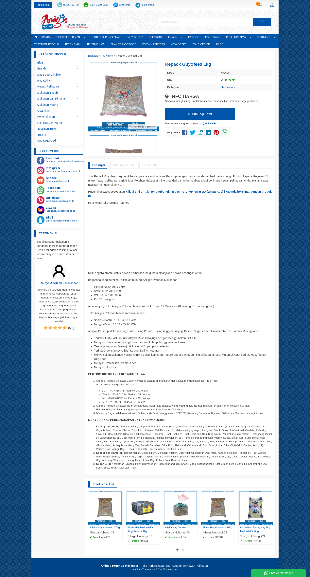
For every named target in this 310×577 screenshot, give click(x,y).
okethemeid (148, 5)
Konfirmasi (212, 37)
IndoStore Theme (141, 569)
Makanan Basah (47, 92)
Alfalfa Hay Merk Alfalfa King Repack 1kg (140, 529)
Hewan (172, 37)
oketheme (124, 5)
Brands (41, 68)
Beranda (42, 37)
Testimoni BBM (46, 128)
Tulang (41, 134)
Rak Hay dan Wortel (49, 122)
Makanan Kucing (47, 104)
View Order (179, 44)
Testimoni (263, 37)
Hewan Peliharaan (48, 86)
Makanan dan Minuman (51, 98)
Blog (219, 44)
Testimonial (73, 44)
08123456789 (70, 5)
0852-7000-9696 (99, 5)
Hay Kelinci (228, 87)
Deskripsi (98, 165)
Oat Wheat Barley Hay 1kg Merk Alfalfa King (255, 529)
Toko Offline (201, 44)
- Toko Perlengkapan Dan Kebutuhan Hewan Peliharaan (155, 565)
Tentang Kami (96, 44)
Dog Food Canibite (49, 74)
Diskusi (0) (149, 165)
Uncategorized (46, 140)
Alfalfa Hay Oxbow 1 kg (178, 527)
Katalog (193, 37)
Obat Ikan (43, 110)
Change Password (123, 44)
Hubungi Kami (200, 114)
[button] (265, 22)
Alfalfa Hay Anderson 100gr (218, 527)
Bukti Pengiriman (68, 37)
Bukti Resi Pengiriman (106, 37)
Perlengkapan (236, 37)
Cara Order (135, 37)
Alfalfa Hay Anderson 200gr (105, 527)
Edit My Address (153, 44)
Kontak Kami (43, 5)
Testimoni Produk (46, 44)
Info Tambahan (123, 165)
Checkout (155, 37)
